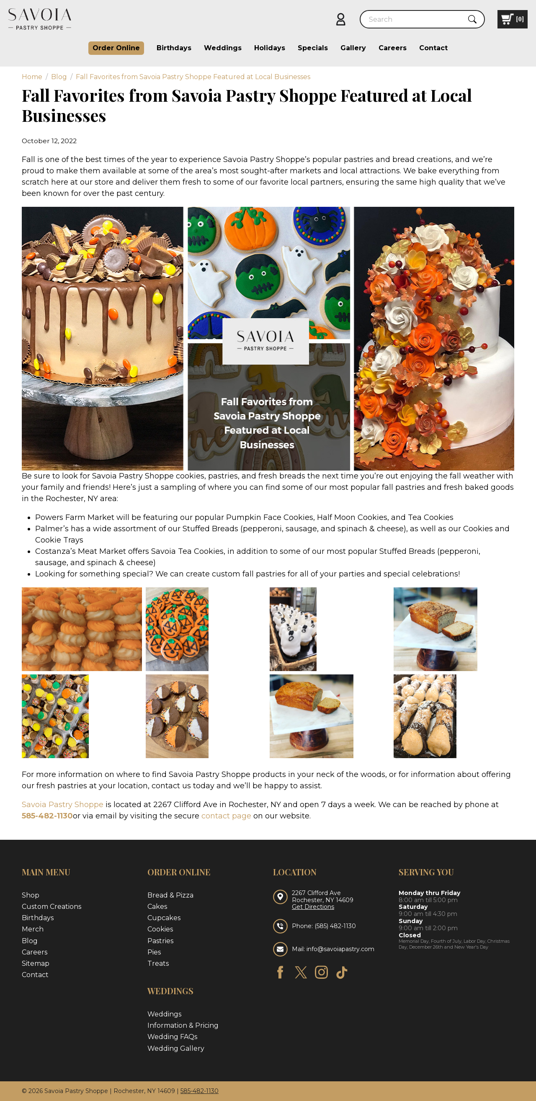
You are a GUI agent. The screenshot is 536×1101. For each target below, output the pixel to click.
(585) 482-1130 (335, 926)
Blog (30, 941)
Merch (33, 929)
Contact (433, 48)
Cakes (157, 907)
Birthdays (174, 48)
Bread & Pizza (170, 895)
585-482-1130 (47, 816)
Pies (154, 952)
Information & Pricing (183, 1025)
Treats (158, 963)
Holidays (269, 48)
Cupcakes (163, 918)
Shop (30, 895)
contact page (226, 816)
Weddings (223, 48)
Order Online (116, 48)
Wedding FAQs (172, 1037)
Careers (393, 48)
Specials (313, 48)
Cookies (160, 929)
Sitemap (35, 963)
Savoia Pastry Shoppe (62, 804)
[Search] (415, 19)
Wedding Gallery (175, 1048)
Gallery (353, 48)
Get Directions (313, 907)
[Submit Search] (472, 19)
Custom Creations (51, 907)
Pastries (160, 941)
